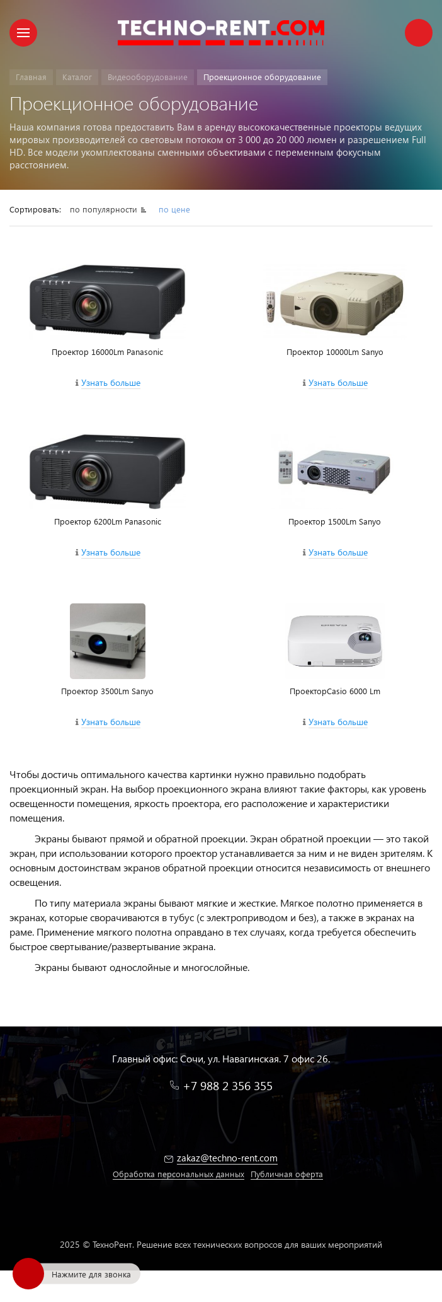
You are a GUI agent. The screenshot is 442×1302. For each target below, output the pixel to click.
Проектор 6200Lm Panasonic (107, 521)
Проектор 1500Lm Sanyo (334, 521)
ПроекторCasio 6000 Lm (335, 690)
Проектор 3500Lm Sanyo (107, 690)
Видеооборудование (148, 76)
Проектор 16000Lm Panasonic (107, 351)
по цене (174, 209)
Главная (31, 76)
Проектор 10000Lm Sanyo (334, 351)
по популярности (103, 209)
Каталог (77, 76)
